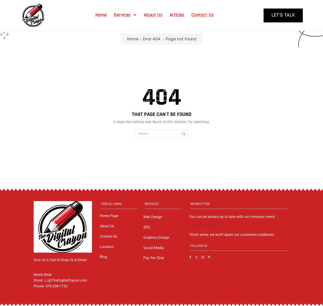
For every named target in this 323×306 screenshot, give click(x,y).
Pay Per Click (153, 258)
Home (132, 39)
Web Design (152, 217)
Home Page (109, 216)
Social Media (153, 248)
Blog (103, 257)
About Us (107, 226)
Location (107, 247)
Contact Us (108, 236)
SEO (146, 227)
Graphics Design (156, 237)
